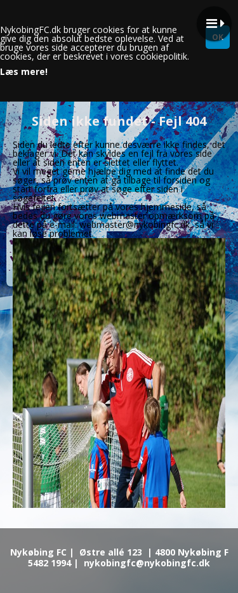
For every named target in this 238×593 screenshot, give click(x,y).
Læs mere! (24, 71)
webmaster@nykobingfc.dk (134, 224)
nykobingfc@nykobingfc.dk (147, 563)
